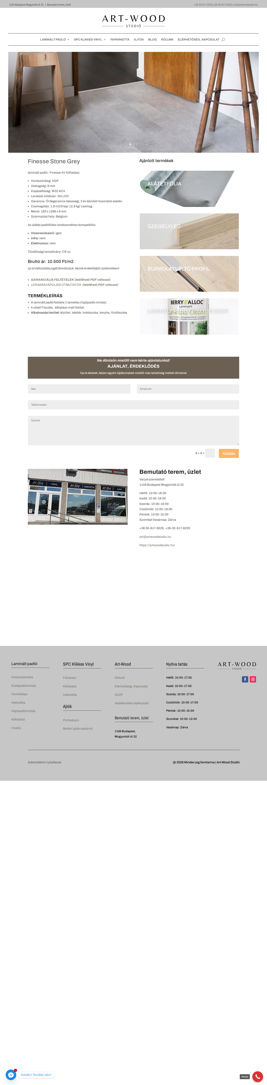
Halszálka (18, 702)
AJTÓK (139, 39)
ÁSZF (119, 694)
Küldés (229, 453)
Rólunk (120, 677)
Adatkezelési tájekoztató (132, 703)
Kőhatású (18, 719)
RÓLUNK (167, 39)
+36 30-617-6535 (203, 5)
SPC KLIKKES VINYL (88, 39)
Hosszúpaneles (22, 677)
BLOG (152, 39)
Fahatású (69, 677)
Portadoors (71, 720)
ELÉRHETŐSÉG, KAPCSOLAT (198, 39)
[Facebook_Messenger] (11, 1075)
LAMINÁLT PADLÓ (53, 39)
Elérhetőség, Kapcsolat (131, 686)
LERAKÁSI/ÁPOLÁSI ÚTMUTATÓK (74, 284)
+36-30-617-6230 (222, 5)
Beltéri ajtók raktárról (77, 728)
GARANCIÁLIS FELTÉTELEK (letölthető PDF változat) (70, 279)
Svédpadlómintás (23, 685)
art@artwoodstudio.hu (246, 5)
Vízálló (16, 728)
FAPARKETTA (120, 39)
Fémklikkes (19, 694)
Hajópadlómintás (23, 711)
